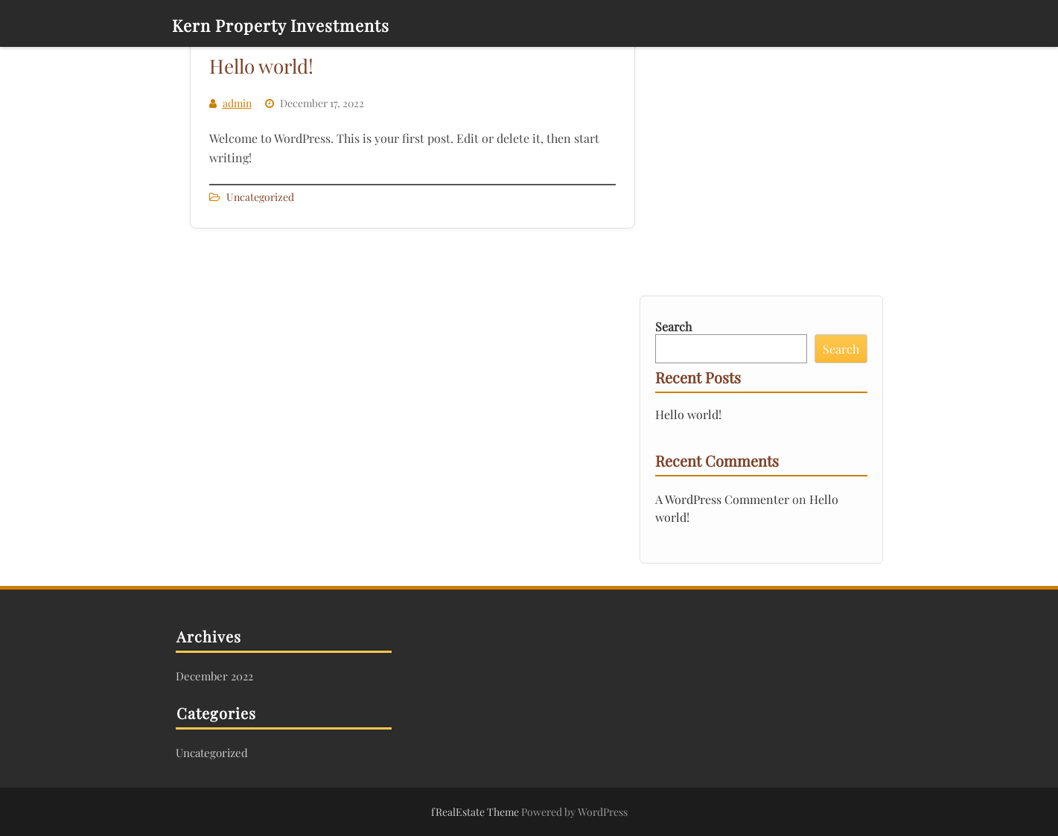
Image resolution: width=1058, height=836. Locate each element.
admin (237, 103)
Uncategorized (260, 197)
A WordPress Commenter (722, 499)
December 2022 (214, 676)
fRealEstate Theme (476, 812)
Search (673, 326)
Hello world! (261, 66)
